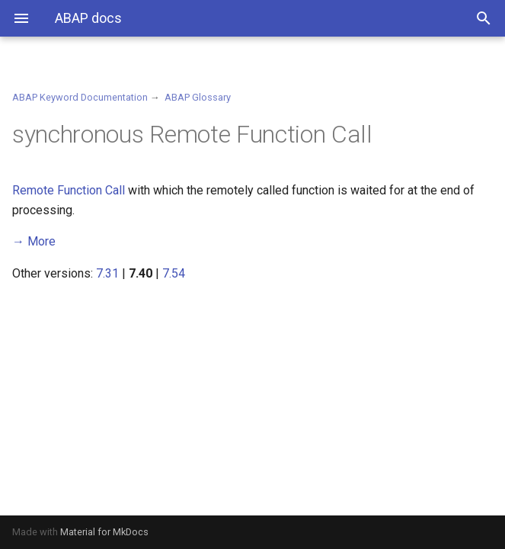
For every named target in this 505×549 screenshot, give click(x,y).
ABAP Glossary (198, 97)
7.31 (107, 273)
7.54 (173, 273)
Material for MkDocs (104, 532)
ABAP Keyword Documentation (80, 97)
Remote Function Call (68, 190)
